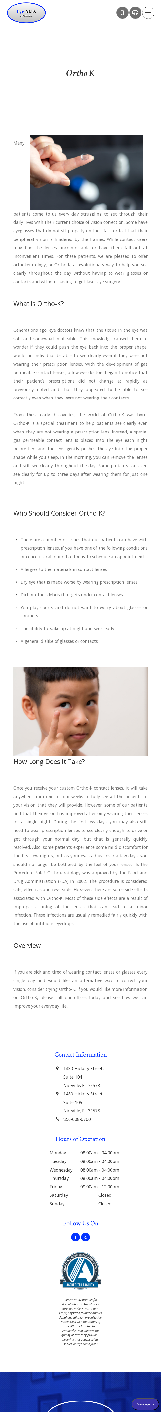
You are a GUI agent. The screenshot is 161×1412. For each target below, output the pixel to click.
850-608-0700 (77, 1119)
